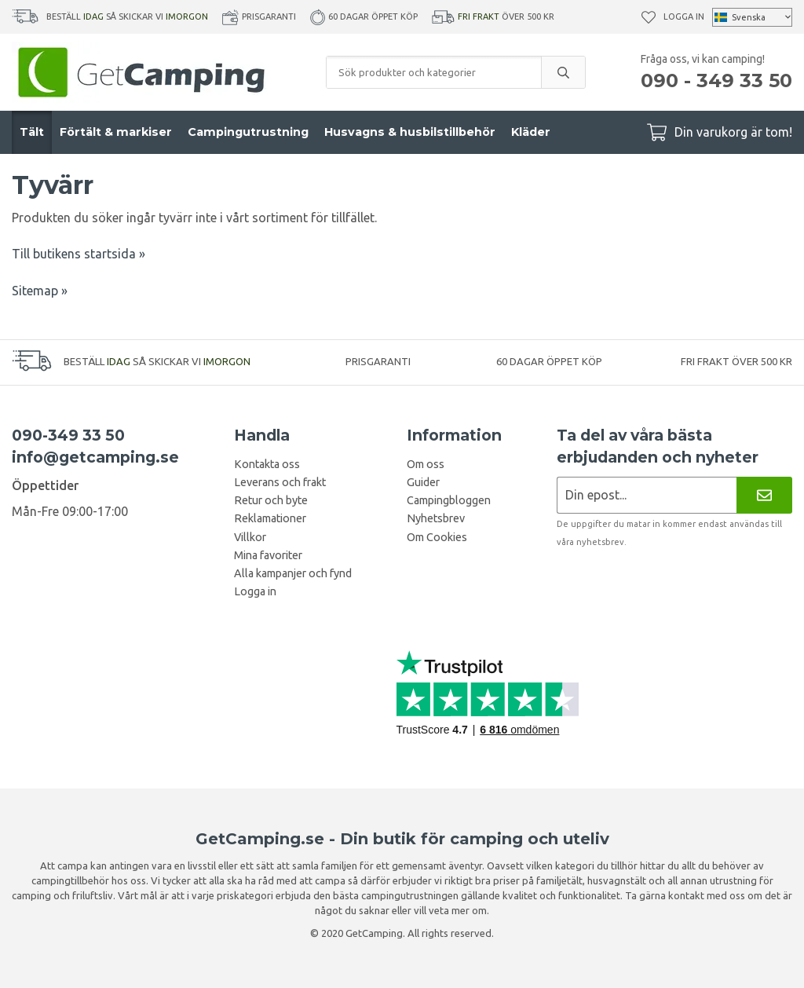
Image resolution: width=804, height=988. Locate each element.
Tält (32, 132)
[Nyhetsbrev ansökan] (646, 495)
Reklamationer (270, 518)
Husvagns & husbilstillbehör (409, 132)
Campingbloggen (449, 500)
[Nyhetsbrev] (764, 495)
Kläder (530, 132)
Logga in (683, 16)
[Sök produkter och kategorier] (434, 72)
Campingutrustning (248, 132)
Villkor (250, 537)
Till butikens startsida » (78, 254)
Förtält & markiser (116, 132)
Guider (423, 482)
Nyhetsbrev (436, 518)
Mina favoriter (268, 555)
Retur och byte (271, 500)
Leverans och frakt (280, 482)
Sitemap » (40, 291)
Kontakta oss (267, 464)
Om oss (425, 464)
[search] (563, 72)
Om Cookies (437, 537)
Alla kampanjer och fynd (293, 573)
